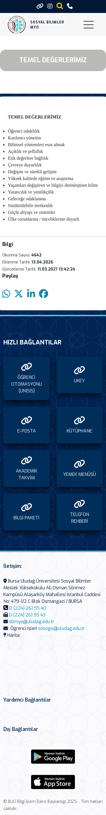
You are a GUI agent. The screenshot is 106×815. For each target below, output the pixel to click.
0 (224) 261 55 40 (27, 608)
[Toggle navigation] (88, 24)
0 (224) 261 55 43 (27, 615)
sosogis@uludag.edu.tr (61, 628)
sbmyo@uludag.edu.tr (31, 622)
